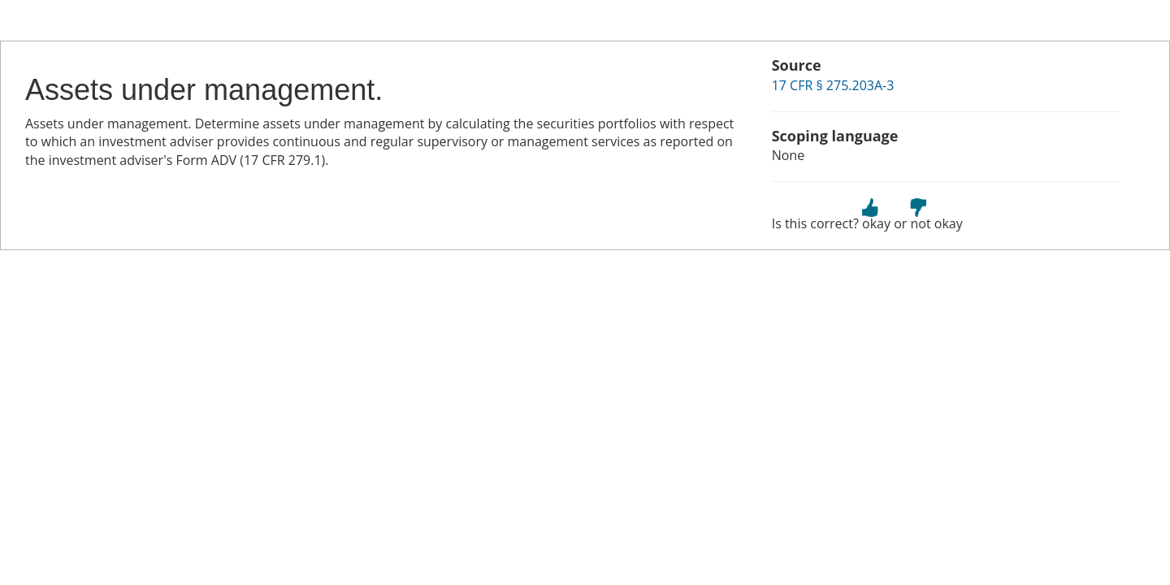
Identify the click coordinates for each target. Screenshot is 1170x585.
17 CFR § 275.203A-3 (833, 85)
